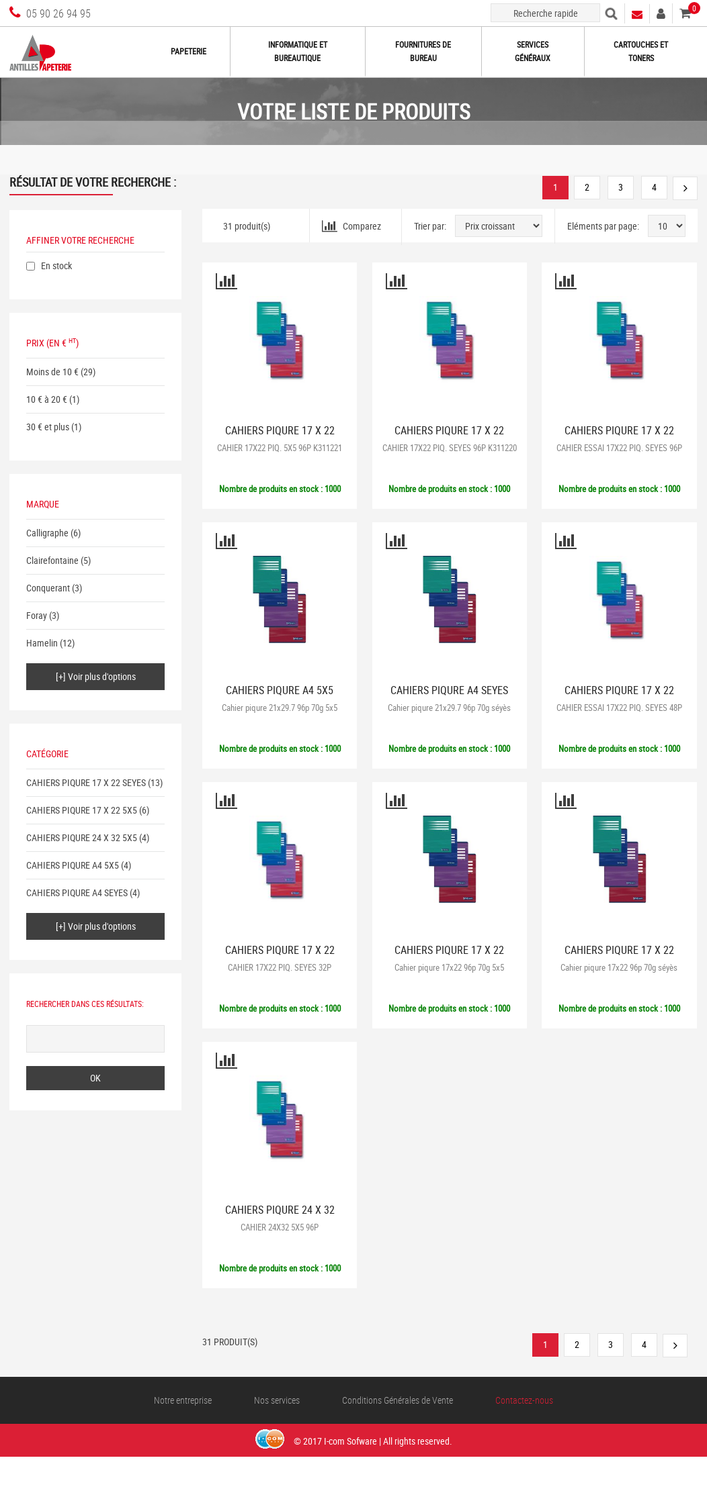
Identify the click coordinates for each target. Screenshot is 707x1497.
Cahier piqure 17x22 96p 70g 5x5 (449, 967)
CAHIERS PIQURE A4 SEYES (77, 892)
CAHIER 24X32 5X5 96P (280, 1227)
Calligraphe (47, 532)
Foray (36, 615)
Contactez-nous (524, 1400)
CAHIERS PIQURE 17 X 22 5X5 (81, 810)
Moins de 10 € (52, 371)
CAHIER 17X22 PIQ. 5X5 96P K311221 (279, 448)
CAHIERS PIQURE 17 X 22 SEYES (86, 782)
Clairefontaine (52, 560)
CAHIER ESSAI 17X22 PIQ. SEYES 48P (619, 708)
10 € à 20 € (46, 399)
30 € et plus (47, 426)
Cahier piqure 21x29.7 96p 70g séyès (449, 708)
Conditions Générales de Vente (397, 1400)
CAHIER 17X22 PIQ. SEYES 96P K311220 (449, 448)
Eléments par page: (603, 226)
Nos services (277, 1400)
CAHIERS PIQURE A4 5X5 (72, 865)
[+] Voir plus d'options (96, 676)
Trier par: (430, 226)
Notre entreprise (183, 1400)
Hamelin (42, 642)
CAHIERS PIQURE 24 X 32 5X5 (81, 837)
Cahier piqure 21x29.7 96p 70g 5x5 (279, 708)
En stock (56, 265)
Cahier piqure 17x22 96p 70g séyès (618, 967)
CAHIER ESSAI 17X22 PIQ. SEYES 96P (619, 448)
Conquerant (48, 587)
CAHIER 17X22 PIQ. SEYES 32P (279, 967)
